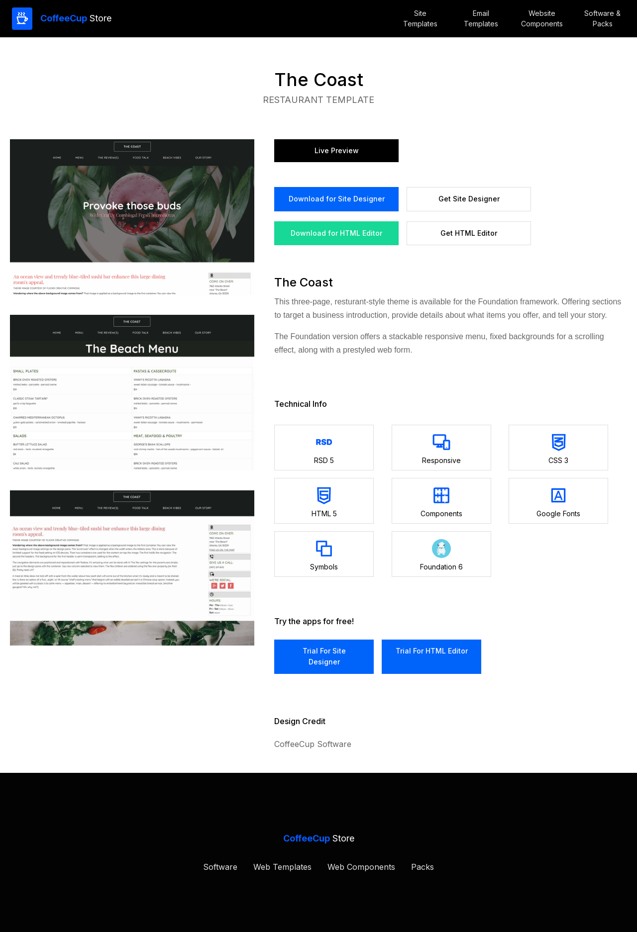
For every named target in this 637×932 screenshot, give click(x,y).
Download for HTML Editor (336, 233)
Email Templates (481, 18)
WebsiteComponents (542, 18)
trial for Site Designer (324, 656)
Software (220, 867)
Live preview (337, 150)
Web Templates (282, 867)
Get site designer (469, 198)
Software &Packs (602, 18)
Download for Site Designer (337, 198)
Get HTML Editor (468, 233)
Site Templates (420, 18)
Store (75, 18)
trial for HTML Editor (432, 651)
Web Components (361, 867)
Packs (422, 867)
